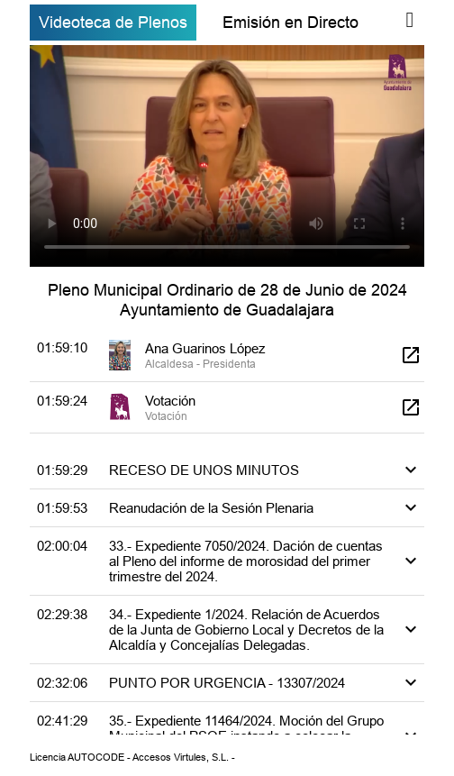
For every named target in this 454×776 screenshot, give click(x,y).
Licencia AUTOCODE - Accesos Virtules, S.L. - (132, 757)
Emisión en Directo (290, 22)
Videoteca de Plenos (113, 22)
